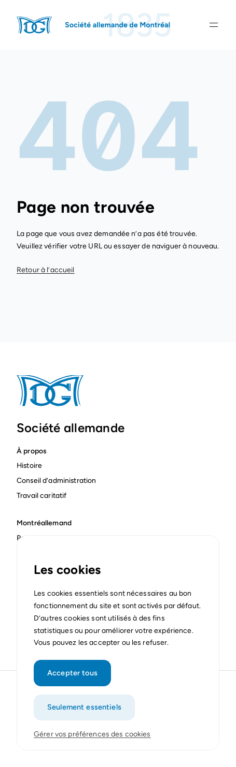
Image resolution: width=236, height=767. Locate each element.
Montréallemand (44, 523)
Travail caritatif (42, 495)
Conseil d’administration (56, 480)
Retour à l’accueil (46, 270)
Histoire (29, 465)
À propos (31, 451)
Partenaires (36, 538)
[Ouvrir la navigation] (213, 25)
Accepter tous (72, 678)
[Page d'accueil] (94, 25)
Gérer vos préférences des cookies (92, 739)
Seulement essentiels (84, 712)
